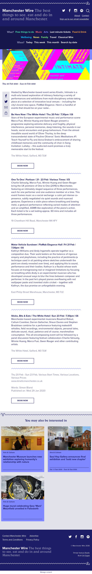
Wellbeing (26, 37)
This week (39, 42)
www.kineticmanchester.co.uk (26, 381)
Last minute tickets (60, 32)
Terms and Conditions (12, 539)
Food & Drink (79, 32)
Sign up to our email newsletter (74, 19)
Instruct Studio (84, 553)
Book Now (22, 166)
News (36, 37)
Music (39, 32)
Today (29, 42)
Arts (46, 32)
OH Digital (86, 556)
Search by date (69, 42)
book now (22, 400)
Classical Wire (65, 37)
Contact (85, 15)
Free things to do (24, 32)
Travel (53, 37)
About (77, 15)
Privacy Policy (32, 539)
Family (44, 37)
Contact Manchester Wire (14, 535)
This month (53, 42)
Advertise (34, 535)
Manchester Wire (18, 10)
